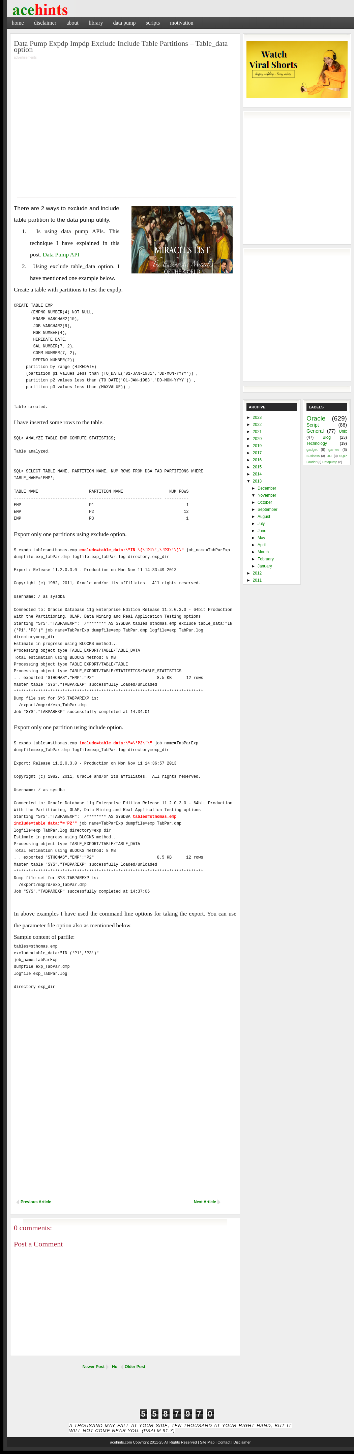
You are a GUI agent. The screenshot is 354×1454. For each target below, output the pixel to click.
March (263, 552)
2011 (257, 580)
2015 (257, 467)
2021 (257, 431)
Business (313, 456)
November (267, 495)
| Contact (222, 1442)
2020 (257, 438)
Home (18, 23)
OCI (329, 456)
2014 (257, 474)
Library (96, 23)
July (261, 523)
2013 (257, 481)
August (264, 516)
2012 (257, 573)
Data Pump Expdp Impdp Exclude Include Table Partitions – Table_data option (121, 46)
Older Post (135, 1366)
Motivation (181, 23)
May (261, 537)
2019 (257, 445)
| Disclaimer (240, 1442)
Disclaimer (45, 23)
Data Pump (124, 23)
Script (312, 425)
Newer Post (94, 1366)
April (262, 545)
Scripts (153, 23)
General (315, 431)
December (267, 488)
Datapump (329, 462)
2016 (257, 460)
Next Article (205, 1202)
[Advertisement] (275, 21)
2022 (257, 424)
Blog (327, 437)
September (267, 509)
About (72, 23)
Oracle (316, 418)
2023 (257, 417)
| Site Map (206, 1442)
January (265, 566)
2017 (257, 453)
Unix (343, 431)
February (266, 559)
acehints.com (121, 1442)
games (333, 449)
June (262, 530)
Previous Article (36, 1202)
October (265, 502)
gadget (312, 449)
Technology (316, 443)
